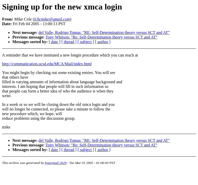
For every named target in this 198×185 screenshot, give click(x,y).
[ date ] (54, 42)
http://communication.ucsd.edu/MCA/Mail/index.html (47, 64)
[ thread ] (69, 42)
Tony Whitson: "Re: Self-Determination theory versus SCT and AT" (101, 37)
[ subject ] (86, 42)
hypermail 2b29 (56, 163)
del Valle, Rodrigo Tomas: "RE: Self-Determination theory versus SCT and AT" (104, 32)
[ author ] (103, 42)
